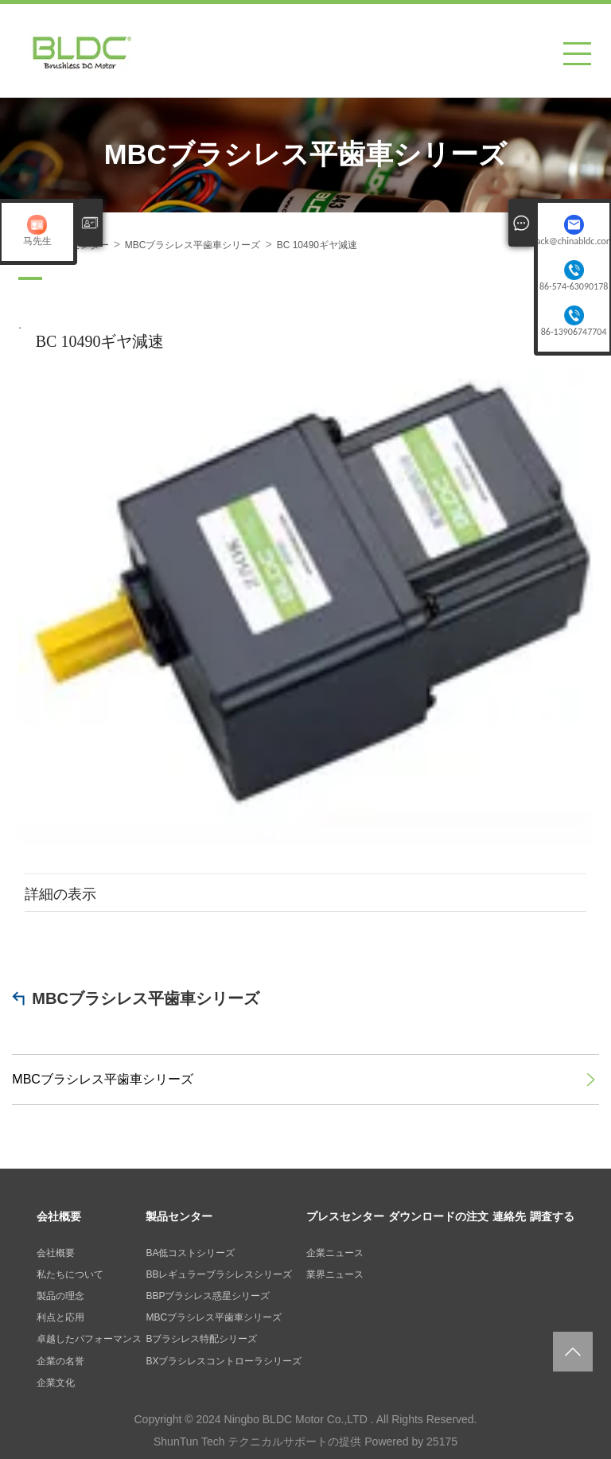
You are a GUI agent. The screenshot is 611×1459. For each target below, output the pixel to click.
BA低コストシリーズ (190, 1253)
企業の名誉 (60, 1361)
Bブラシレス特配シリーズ (201, 1338)
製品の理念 (60, 1295)
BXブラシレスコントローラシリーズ (224, 1361)
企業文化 (56, 1382)
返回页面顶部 (573, 1351)
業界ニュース (335, 1274)
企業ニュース (335, 1253)
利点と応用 (60, 1317)
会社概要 (59, 1216)
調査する (552, 1216)
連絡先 (509, 1216)
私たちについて (70, 1274)
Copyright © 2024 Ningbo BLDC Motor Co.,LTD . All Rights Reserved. (305, 1419)
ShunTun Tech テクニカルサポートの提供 (257, 1441)
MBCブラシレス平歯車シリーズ (145, 998)
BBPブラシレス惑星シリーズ (208, 1295)
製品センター (179, 1216)
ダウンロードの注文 (438, 1216)
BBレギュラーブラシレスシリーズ (219, 1274)
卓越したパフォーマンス (89, 1338)
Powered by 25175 (410, 1441)
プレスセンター (345, 1216)
